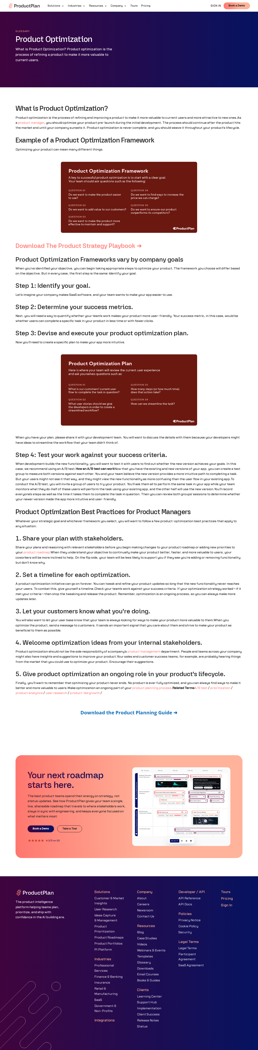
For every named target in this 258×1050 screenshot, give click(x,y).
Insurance (102, 982)
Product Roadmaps (109, 937)
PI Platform (103, 949)
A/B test (200, 688)
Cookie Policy (188, 926)
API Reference (189, 898)
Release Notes (148, 1020)
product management (143, 651)
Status (142, 1026)
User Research (105, 909)
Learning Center (149, 996)
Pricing (227, 898)
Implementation (149, 1008)
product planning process (151, 688)
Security (185, 932)
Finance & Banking (108, 976)
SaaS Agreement (191, 965)
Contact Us (145, 916)
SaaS (98, 1000)
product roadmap (36, 552)
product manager (31, 122)
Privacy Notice (189, 920)
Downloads (145, 968)
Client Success (148, 1014)
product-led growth (85, 693)
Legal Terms (187, 948)
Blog (140, 932)
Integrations (104, 1020)
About (142, 898)
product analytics (29, 693)
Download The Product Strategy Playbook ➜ (79, 246)
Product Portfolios (108, 943)
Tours (225, 892)
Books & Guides (148, 980)
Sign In (226, 905)
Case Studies (147, 938)
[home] (24, 6)
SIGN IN (216, 5)
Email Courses (148, 974)
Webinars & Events (151, 950)
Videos (142, 944)
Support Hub (147, 1002)
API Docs (185, 904)
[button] (56, 6)
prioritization (220, 688)
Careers (143, 904)
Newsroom (145, 910)
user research (56, 693)
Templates (145, 956)
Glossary (144, 962)
